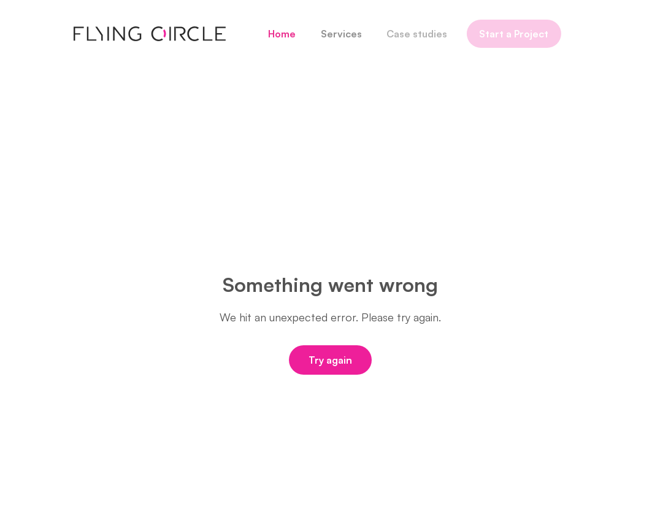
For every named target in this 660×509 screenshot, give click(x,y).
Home (278, 34)
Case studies (412, 34)
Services (337, 34)
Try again (330, 360)
